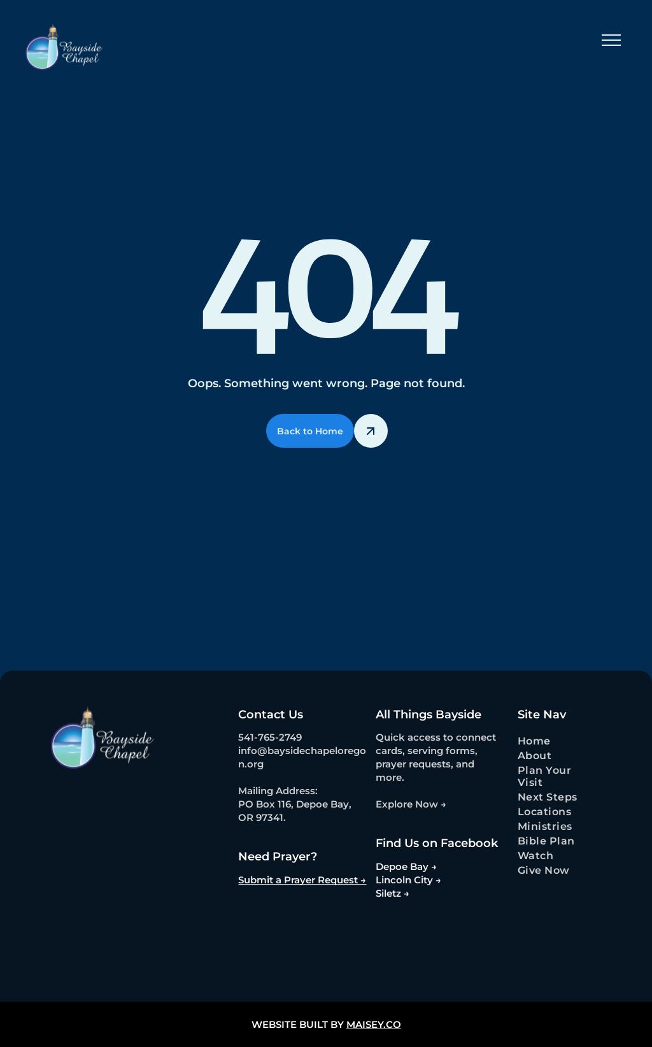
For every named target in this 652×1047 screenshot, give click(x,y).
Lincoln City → (408, 880)
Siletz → (392, 893)
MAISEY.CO (373, 1024)
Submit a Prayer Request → (302, 880)
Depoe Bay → (406, 866)
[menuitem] (556, 741)
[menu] (611, 40)
